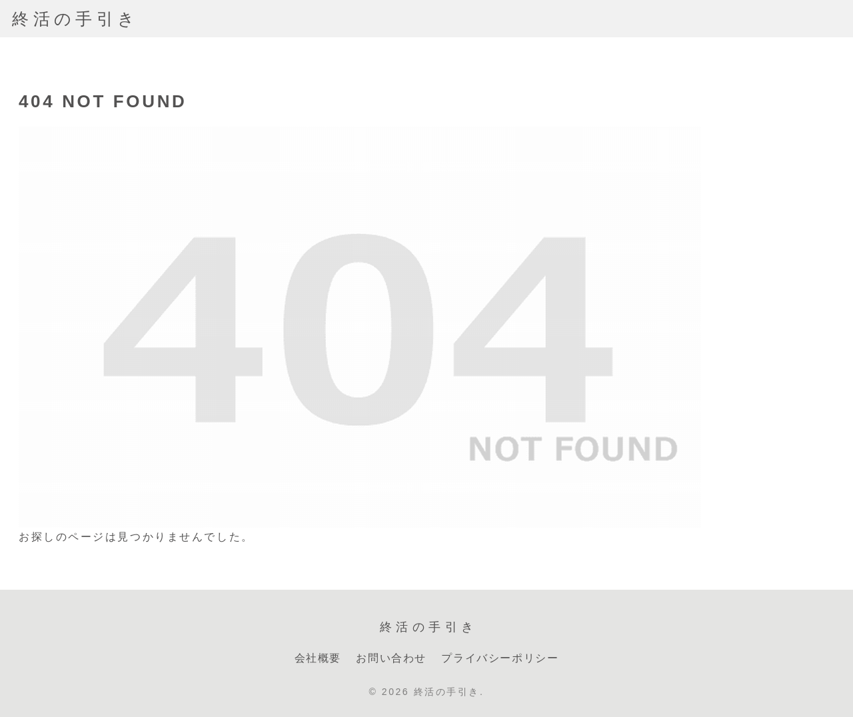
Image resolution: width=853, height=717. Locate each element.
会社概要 (318, 658)
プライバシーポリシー (499, 658)
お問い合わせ (391, 658)
